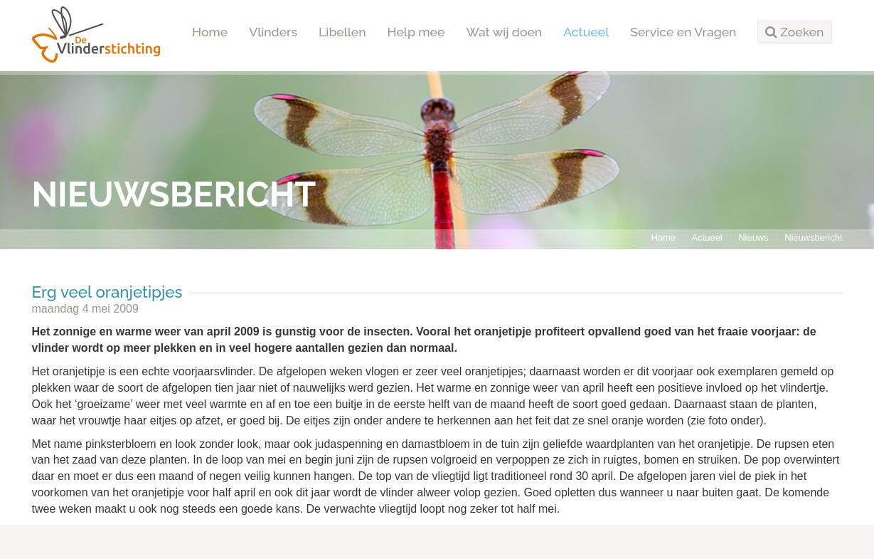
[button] (794, 32)
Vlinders (273, 31)
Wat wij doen (504, 31)
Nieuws (753, 237)
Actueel (586, 31)
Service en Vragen (683, 31)
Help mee (416, 31)
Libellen (342, 31)
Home (210, 31)
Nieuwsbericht (813, 237)
